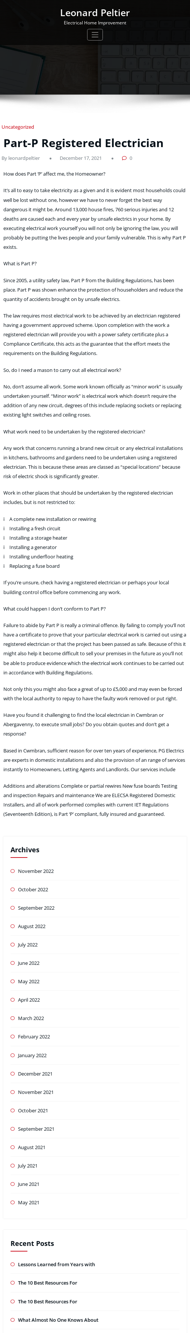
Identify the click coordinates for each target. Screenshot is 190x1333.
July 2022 (27, 864)
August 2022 (31, 846)
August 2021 (31, 1056)
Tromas (120, 1323)
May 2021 (28, 1108)
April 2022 (28, 916)
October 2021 (32, 1021)
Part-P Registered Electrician (74, 140)
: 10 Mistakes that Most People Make (57, 1239)
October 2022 (32, 811)
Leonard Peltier (95, 12)
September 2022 (35, 829)
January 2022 (31, 968)
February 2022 (33, 951)
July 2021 (27, 1073)
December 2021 (35, 986)
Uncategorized (16, 126)
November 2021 (35, 1003)
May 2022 (28, 898)
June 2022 (28, 881)
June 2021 (28, 1091)
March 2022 (30, 933)
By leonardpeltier (19, 155)
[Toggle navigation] (95, 33)
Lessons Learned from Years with (54, 1169)
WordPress (83, 1323)
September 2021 (35, 1038)
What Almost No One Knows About (55, 1221)
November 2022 (35, 794)
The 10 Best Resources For (46, 1186)
